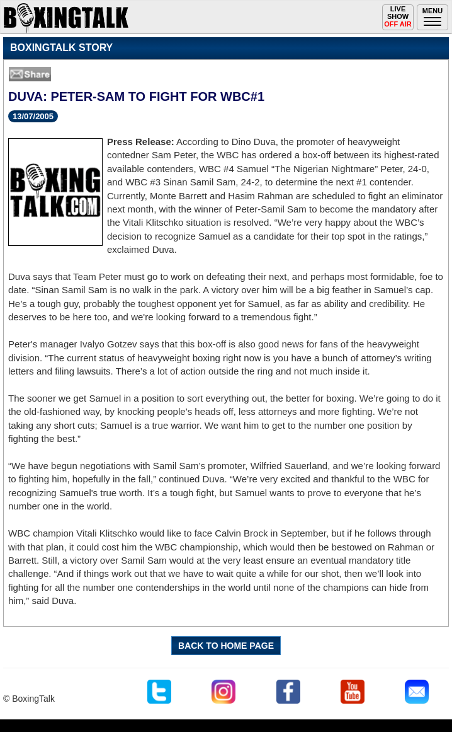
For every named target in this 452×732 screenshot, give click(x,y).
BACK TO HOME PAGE (226, 646)
